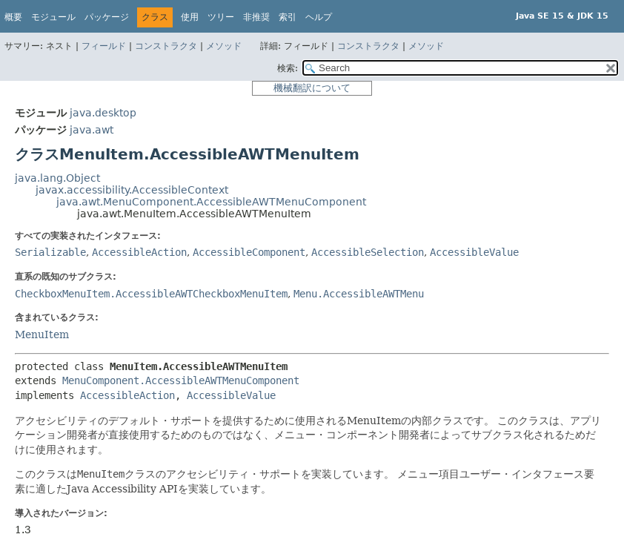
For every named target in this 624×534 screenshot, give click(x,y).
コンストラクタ (166, 46)
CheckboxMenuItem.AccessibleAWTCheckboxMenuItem (151, 294)
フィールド (104, 46)
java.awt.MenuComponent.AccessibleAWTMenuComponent (211, 202)
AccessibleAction (139, 252)
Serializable (50, 252)
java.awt (91, 130)
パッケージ (106, 17)
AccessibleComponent (249, 252)
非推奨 (256, 17)
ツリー (221, 17)
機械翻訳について (312, 87)
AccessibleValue (474, 252)
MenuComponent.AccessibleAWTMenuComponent (180, 380)
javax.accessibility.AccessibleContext (132, 190)
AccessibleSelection (367, 252)
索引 (287, 17)
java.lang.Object (57, 178)
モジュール (53, 17)
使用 (190, 17)
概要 (13, 17)
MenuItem (42, 334)
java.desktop (103, 113)
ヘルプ (318, 17)
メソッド (224, 46)
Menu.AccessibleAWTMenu (358, 294)
